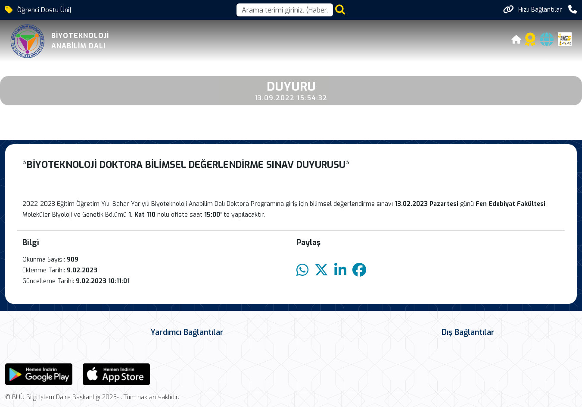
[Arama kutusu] (285, 9)
